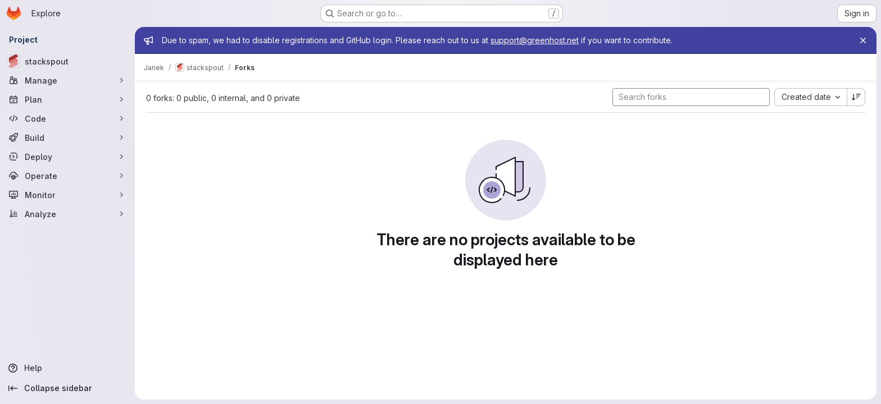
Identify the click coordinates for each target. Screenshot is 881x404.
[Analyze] (67, 214)
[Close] (863, 40)
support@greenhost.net (535, 40)
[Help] (67, 368)
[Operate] (67, 176)
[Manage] (67, 80)
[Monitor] (67, 195)
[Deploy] (67, 157)
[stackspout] (67, 61)
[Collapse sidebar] (67, 388)
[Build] (67, 137)
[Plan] (67, 99)
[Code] (67, 118)
